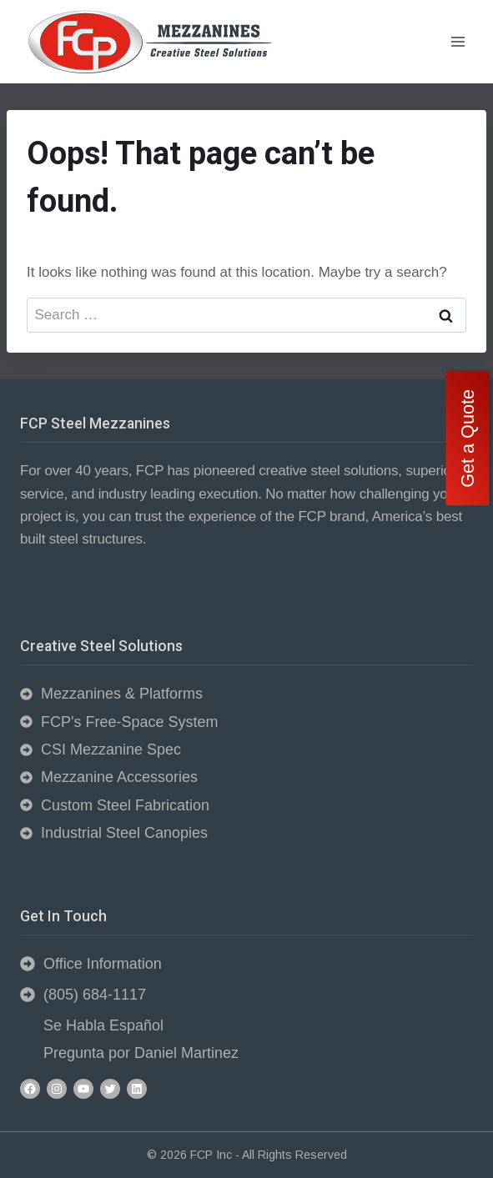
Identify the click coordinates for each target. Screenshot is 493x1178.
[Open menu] (457, 41)
